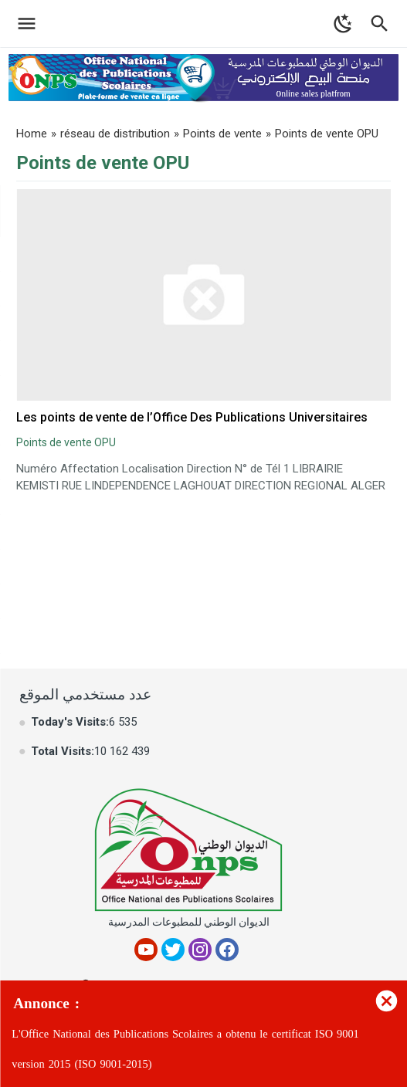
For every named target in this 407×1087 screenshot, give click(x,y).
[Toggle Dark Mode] (343, 23)
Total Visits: (62, 751)
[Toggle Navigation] (23, 23)
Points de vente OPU (66, 442)
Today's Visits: (70, 722)
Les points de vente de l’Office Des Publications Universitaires (192, 417)
